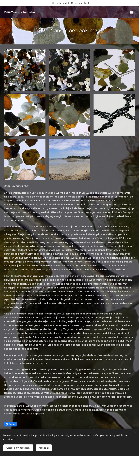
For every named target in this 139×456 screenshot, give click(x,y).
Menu (131, 12)
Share (10, 424)
